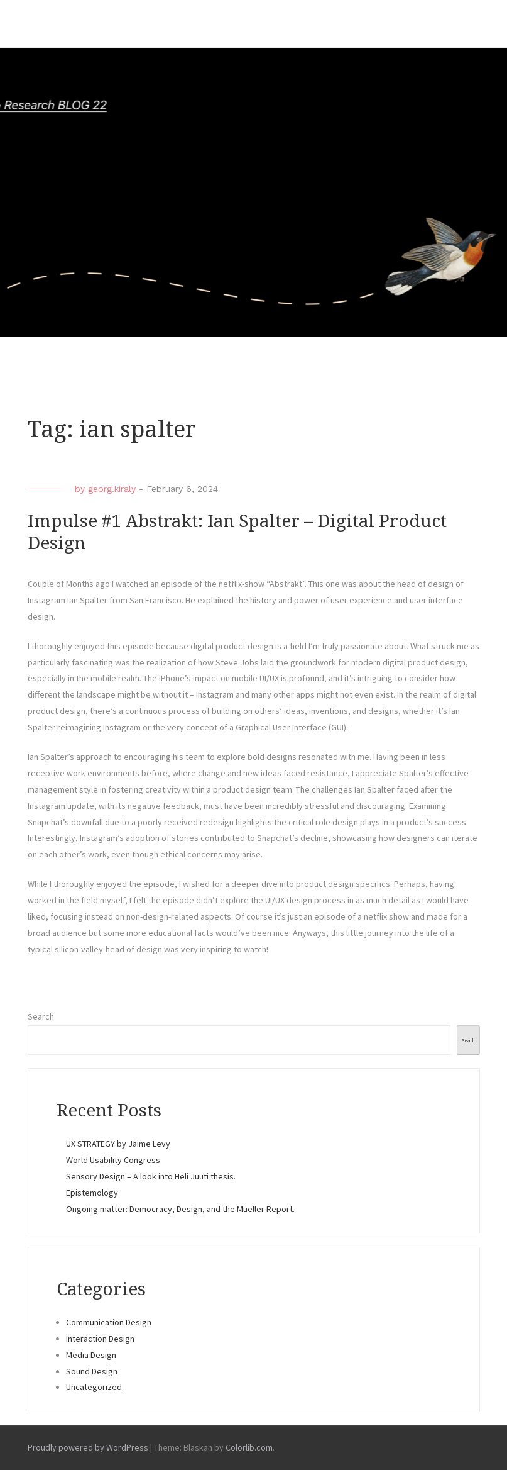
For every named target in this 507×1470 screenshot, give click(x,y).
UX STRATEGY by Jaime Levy (118, 1143)
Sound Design (91, 1371)
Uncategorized (94, 1387)
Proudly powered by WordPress (88, 1447)
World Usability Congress (113, 1160)
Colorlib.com (249, 1447)
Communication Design (108, 1322)
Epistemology (92, 1192)
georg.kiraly (112, 489)
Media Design (91, 1355)
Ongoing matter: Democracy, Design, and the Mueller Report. (182, 1209)
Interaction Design (100, 1338)
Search (41, 1016)
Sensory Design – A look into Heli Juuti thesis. (151, 1176)
